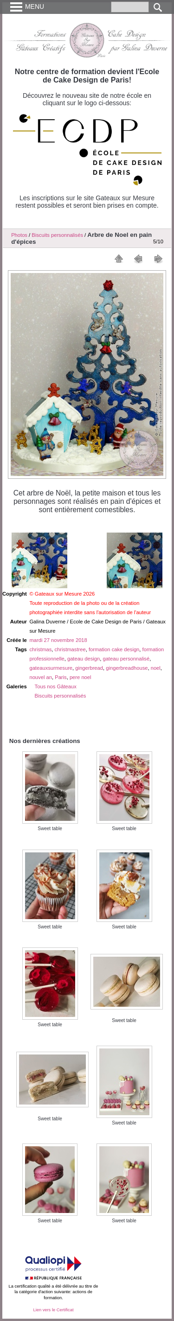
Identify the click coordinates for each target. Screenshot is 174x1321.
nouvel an (40, 677)
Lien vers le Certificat (53, 1310)
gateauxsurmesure (50, 668)
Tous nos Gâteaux (56, 686)
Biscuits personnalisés (57, 235)
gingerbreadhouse (127, 668)
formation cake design (114, 649)
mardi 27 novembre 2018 (58, 640)
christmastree (70, 649)
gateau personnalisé (126, 658)
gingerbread (89, 668)
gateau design (83, 658)
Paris (61, 677)
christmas (40, 649)
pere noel (80, 677)
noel (156, 668)
